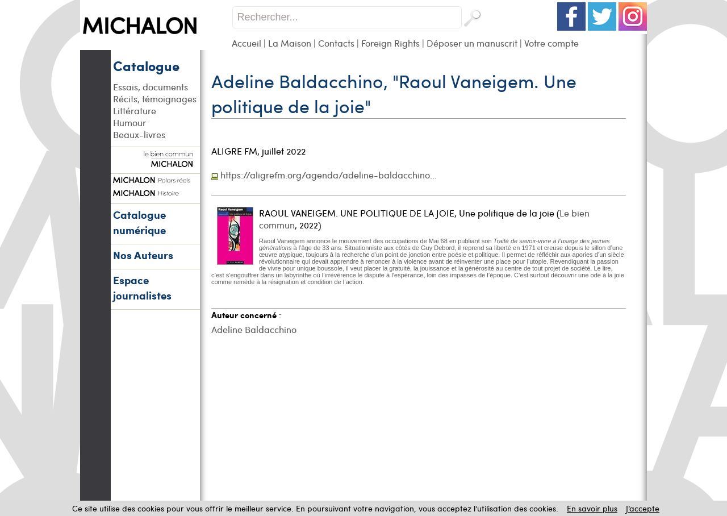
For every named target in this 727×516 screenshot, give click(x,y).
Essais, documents (150, 87)
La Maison (289, 43)
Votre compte (551, 43)
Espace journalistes (142, 287)
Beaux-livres (139, 134)
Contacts (336, 43)
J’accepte (642, 508)
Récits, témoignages (155, 99)
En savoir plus (592, 508)
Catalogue (146, 65)
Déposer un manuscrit (472, 43)
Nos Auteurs (143, 255)
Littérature (134, 110)
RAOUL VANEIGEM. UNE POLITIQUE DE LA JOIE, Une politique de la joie (406, 213)
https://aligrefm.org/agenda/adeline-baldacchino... (328, 175)
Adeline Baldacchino (253, 329)
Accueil (246, 43)
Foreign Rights (390, 43)
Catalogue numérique (139, 222)
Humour (129, 122)
